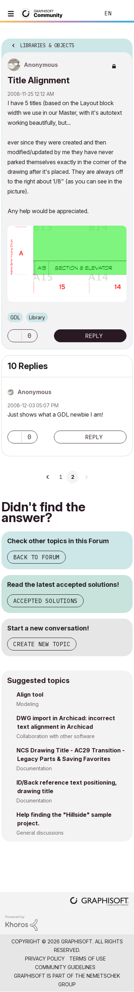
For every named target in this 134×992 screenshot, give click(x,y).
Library (37, 317)
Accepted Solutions (45, 600)
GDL (15, 317)
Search (83, 13)
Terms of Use (87, 959)
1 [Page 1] (60, 477)
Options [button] (122, 43)
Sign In (122, 13)
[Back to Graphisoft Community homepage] (44, 13)
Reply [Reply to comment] (94, 437)
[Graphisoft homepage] (99, 902)
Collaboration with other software (55, 736)
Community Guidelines (65, 967)
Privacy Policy (45, 959)
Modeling (27, 704)
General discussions (40, 833)
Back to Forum (36, 557)
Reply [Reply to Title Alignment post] (94, 335)
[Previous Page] (48, 477)
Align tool (29, 694)
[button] (14, 336)
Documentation (34, 768)
